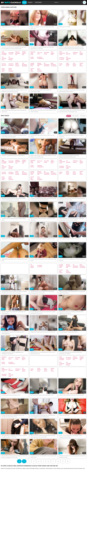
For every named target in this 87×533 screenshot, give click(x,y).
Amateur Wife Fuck (69, 503)
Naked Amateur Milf (49, 516)
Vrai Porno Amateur (49, 519)
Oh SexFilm (47, 508)
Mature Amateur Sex (70, 501)
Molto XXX (67, 519)
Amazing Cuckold (48, 501)
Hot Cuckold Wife (48, 511)
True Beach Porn (48, 506)
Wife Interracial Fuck (28, 508)
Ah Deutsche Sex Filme (70, 516)
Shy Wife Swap (27, 506)
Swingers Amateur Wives (8, 501)
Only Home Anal (68, 514)
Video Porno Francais (7, 516)
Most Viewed (75, 140)
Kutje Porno (67, 506)
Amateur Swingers (7, 514)
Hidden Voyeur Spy (7, 503)
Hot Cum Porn (6, 506)
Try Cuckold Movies (49, 503)
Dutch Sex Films (27, 519)
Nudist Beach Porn (28, 516)
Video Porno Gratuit (28, 514)
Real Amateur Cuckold (29, 501)
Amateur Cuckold (27, 511)
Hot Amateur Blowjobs (50, 514)
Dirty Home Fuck (6, 522)
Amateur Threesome (7, 508)
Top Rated (82, 140)
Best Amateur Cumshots (8, 519)
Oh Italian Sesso (6, 511)
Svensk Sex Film (68, 511)
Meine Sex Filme (48, 522)
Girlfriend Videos (68, 508)
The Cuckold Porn (27, 503)
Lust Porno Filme (27, 522)
